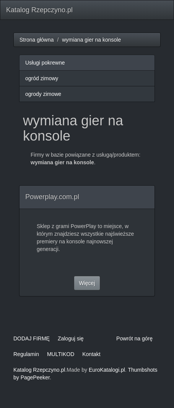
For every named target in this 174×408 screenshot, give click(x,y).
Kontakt (91, 354)
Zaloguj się (71, 338)
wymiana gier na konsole (91, 40)
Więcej (87, 283)
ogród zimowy (41, 78)
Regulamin (26, 354)
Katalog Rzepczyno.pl (39, 10)
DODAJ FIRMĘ (31, 338)
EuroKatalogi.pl (107, 370)
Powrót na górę (134, 338)
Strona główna (37, 40)
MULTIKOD (60, 354)
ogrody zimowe (43, 94)
